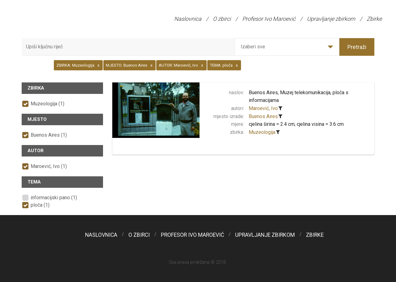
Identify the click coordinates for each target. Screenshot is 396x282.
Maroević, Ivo (263, 108)
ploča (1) (40, 205)
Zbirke (374, 18)
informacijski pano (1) (54, 197)
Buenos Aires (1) (49, 135)
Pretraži (356, 47)
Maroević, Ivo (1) (49, 166)
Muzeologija (262, 132)
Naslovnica (187, 18)
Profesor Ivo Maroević (268, 18)
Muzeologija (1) (47, 104)
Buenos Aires (263, 116)
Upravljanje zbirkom (331, 18)
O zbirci (222, 18)
